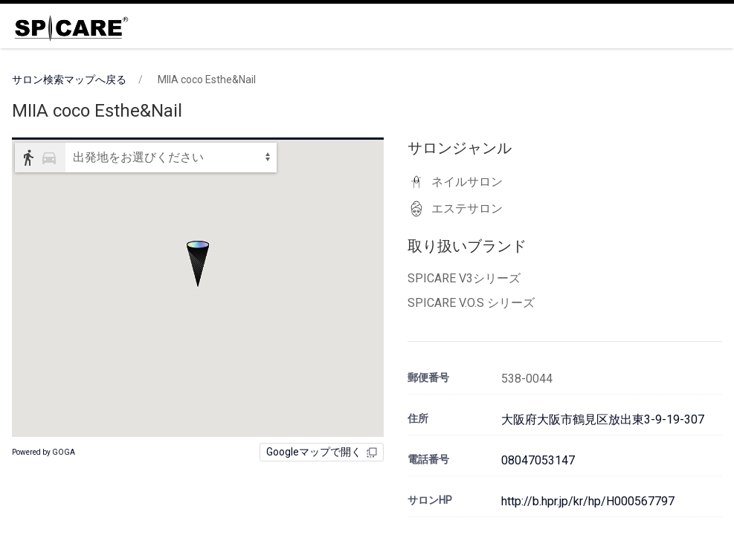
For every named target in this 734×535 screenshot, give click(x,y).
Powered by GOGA (43, 452)
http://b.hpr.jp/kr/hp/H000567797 (588, 501)
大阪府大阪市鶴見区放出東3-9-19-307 (602, 419)
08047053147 (538, 460)
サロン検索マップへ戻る (69, 79)
